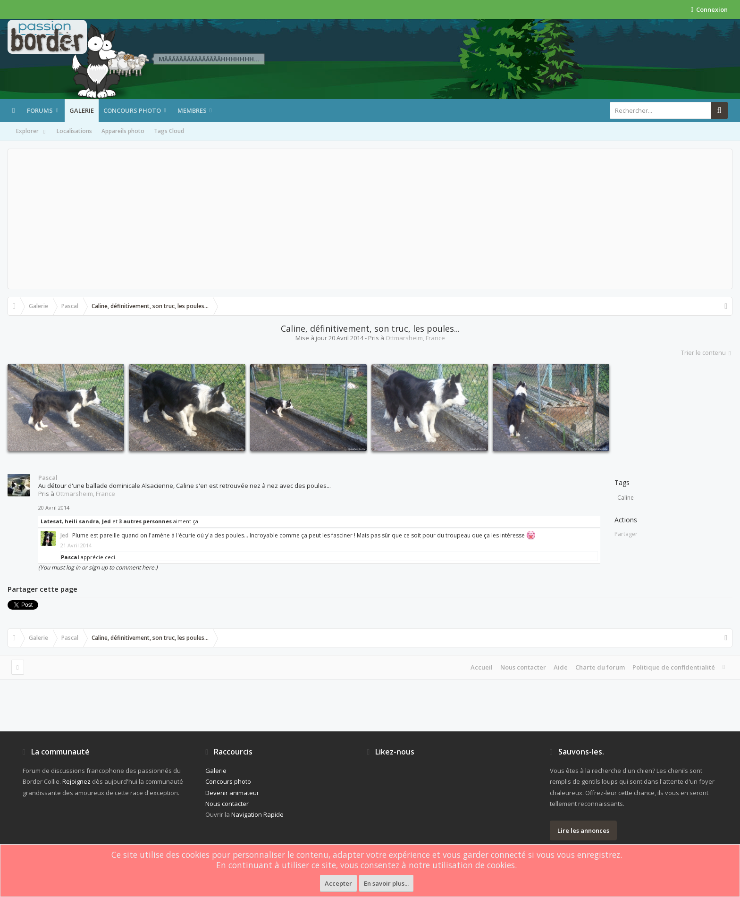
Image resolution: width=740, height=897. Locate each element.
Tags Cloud (169, 131)
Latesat (51, 521)
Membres (192, 110)
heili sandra (82, 521)
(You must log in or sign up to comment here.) (98, 567)
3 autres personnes (145, 521)
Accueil (482, 667)
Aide (561, 667)
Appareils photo (122, 131)
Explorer (31, 131)
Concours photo (132, 110)
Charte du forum (600, 667)
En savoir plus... (386, 883)
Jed (106, 521)
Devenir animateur (232, 792)
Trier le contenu (706, 352)
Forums (40, 110)
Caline (625, 498)
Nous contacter (523, 667)
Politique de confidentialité (673, 667)
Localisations (74, 131)
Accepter (338, 883)
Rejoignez (76, 781)
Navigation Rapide (257, 814)
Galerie (81, 110)
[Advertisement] (370, 219)
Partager (626, 533)
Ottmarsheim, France (415, 338)
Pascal (48, 477)
